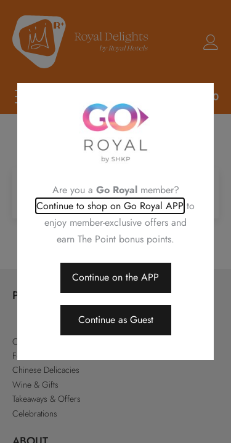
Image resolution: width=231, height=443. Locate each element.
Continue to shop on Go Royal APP (110, 206)
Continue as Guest (115, 320)
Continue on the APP (115, 277)
